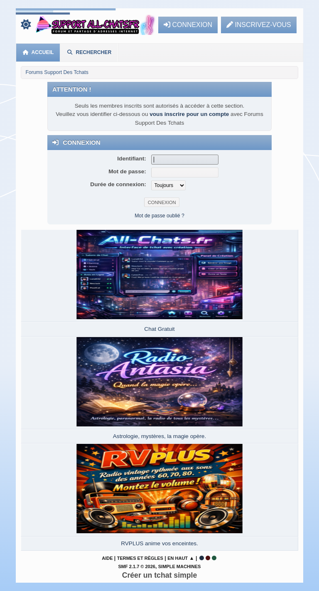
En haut (177, 558)
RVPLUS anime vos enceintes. (159, 543)
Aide (107, 558)
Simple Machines (179, 566)
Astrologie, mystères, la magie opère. (159, 436)
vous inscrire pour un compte (189, 114)
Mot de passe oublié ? (159, 216)
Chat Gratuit (159, 329)
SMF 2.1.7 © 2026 (136, 566)
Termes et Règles (140, 558)
